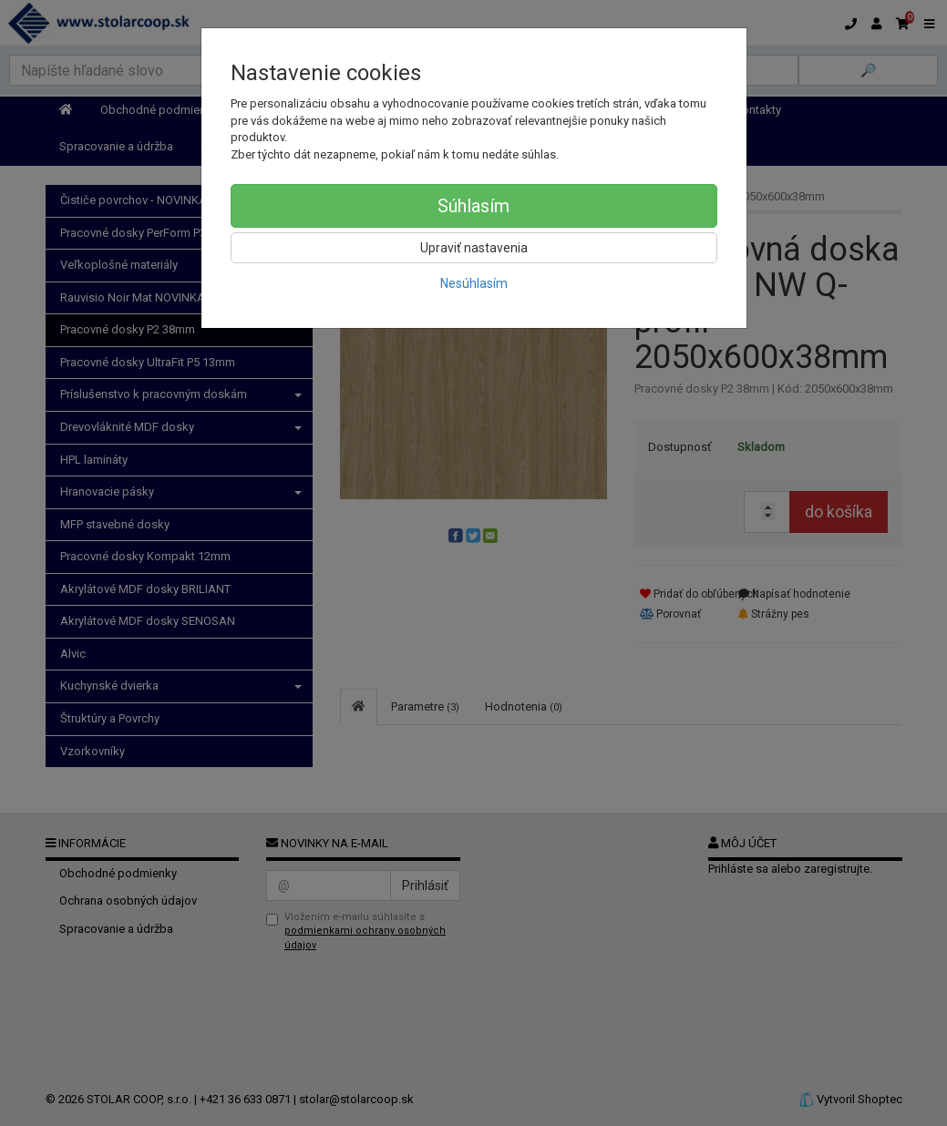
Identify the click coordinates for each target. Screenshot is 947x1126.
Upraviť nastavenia (474, 248)
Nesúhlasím (474, 283)
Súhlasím (473, 206)
